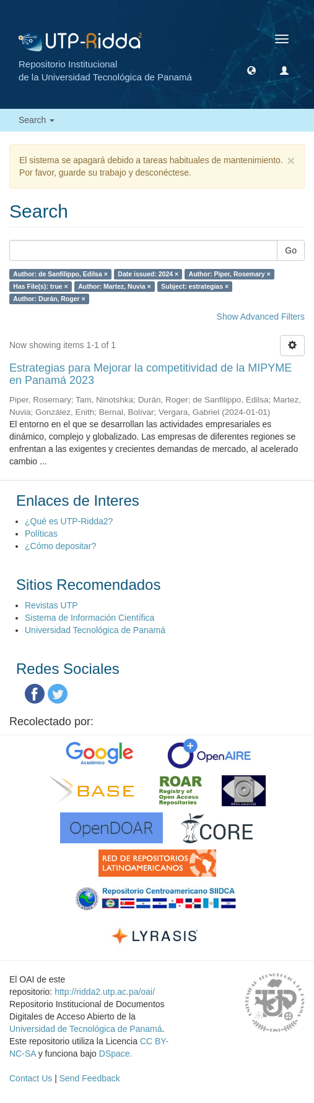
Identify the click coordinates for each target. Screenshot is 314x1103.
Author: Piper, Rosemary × (230, 274)
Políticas (41, 534)
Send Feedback (89, 1078)
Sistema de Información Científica (89, 618)
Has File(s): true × (40, 286)
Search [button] (37, 120)
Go (291, 250)
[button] (251, 69)
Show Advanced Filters (261, 317)
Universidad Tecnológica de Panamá (95, 630)
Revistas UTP (51, 605)
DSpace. (116, 1053)
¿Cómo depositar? (60, 546)
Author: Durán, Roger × (49, 298)
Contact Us (30, 1078)
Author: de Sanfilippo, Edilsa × (60, 274)
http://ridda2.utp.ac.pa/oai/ (105, 992)
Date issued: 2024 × (148, 274)
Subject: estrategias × (195, 286)
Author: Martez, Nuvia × (114, 286)
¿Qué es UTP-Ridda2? (69, 521)
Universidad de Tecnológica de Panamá (85, 1029)
